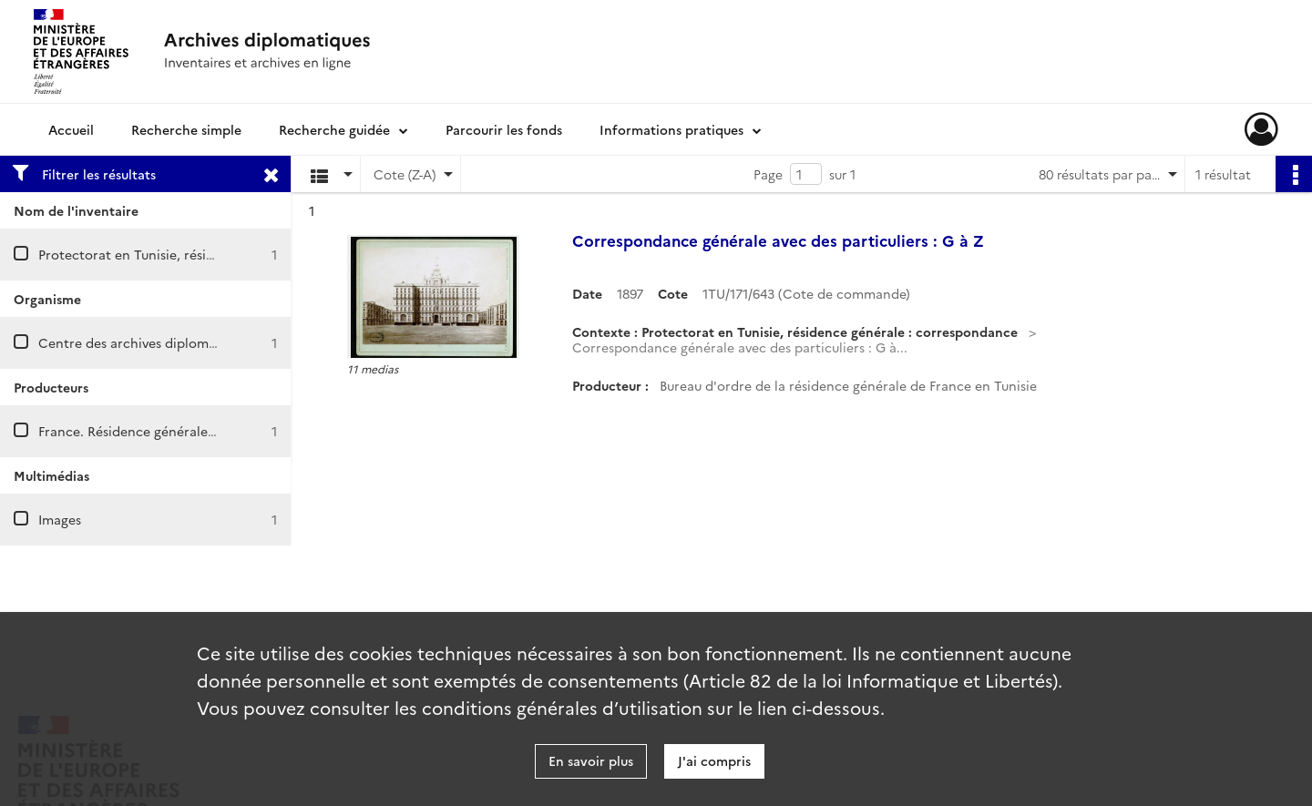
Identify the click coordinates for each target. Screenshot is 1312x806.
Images (59, 519)
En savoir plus (590, 760)
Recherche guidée (334, 129)
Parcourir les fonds (504, 129)
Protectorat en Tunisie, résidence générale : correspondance (226, 254)
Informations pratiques (671, 129)
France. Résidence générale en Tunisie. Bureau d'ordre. (207, 431)
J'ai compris (714, 760)
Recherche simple (186, 129)
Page (768, 174)
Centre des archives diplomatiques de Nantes (179, 342)
